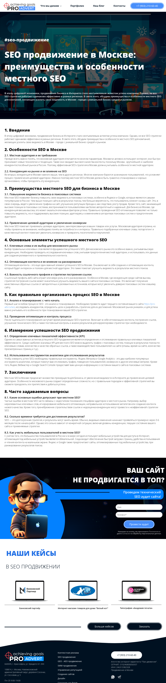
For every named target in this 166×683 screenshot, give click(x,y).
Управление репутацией (70, 670)
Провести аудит (139, 524)
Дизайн (61, 678)
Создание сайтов (66, 674)
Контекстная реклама (68, 653)
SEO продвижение (67, 657)
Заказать (144, 626)
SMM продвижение (67, 665)
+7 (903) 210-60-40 (147, 6)
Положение (154, 531)
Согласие (126, 534)
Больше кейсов (104, 626)
